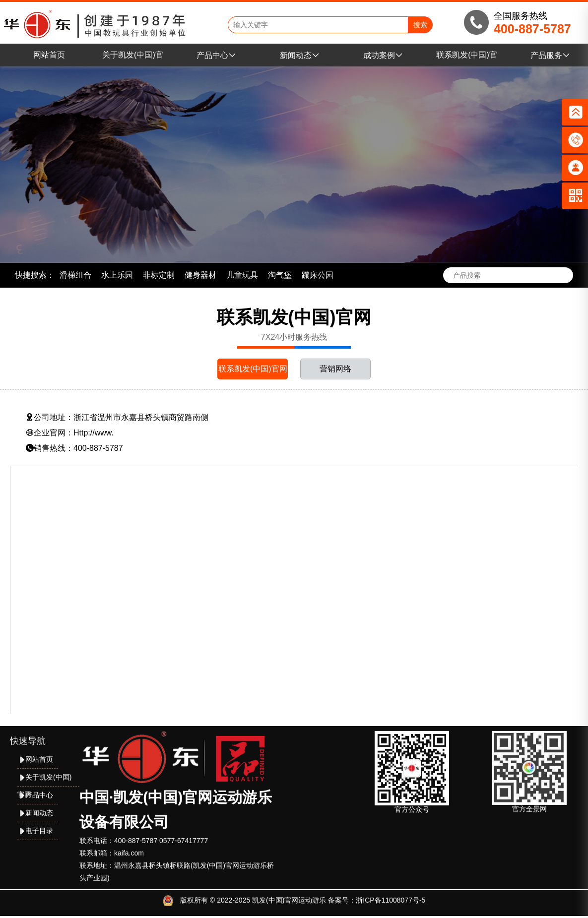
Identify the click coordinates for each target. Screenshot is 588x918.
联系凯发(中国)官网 (466, 58)
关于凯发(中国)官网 (44, 776)
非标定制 (159, 275)
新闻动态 (300, 55)
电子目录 (35, 827)
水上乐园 (117, 275)
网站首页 (49, 55)
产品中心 (216, 55)
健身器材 (200, 275)
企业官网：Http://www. (70, 432)
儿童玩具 (242, 275)
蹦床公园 (317, 275)
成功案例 (383, 55)
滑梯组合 (75, 275)
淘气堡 (280, 275)
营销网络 (335, 369)
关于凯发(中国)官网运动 (132, 58)
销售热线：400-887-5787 (74, 448)
